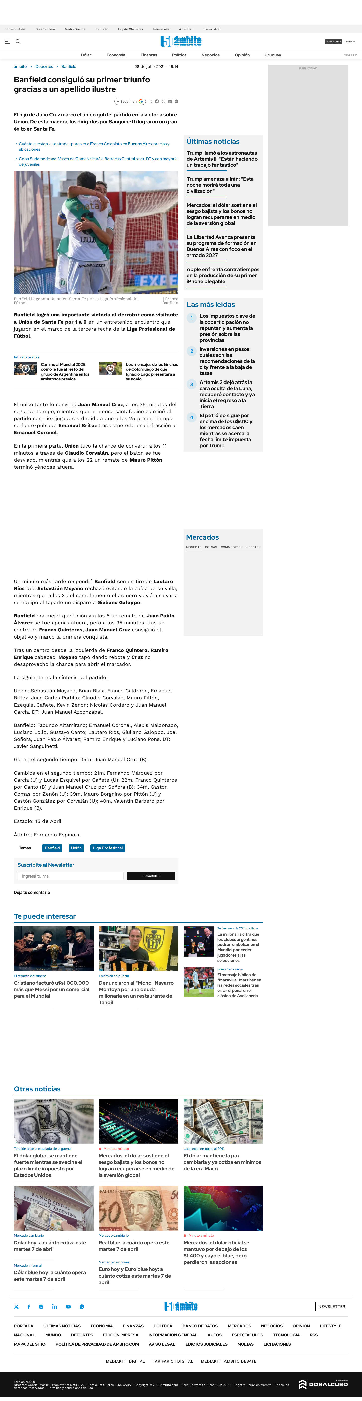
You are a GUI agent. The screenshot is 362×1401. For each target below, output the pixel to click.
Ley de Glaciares (130, 29)
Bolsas (211, 547)
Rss (314, 1335)
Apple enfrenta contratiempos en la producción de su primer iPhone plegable (223, 275)
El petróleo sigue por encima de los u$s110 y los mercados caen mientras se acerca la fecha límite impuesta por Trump (226, 430)
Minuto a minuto (116, 1148)
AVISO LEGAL (162, 1344)
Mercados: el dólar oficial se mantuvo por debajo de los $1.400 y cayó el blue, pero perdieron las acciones (216, 1252)
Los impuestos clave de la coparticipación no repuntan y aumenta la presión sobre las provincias (227, 328)
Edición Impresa (121, 1335)
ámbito (20, 67)
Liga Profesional (108, 848)
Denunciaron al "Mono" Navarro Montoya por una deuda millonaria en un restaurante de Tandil (136, 993)
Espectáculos (247, 1335)
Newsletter (350, 54)
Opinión (242, 55)
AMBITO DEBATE (228, 1361)
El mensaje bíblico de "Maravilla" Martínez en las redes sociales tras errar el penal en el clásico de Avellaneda (239, 985)
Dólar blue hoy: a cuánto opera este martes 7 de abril (50, 1275)
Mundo (53, 1335)
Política (179, 55)
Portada (23, 1326)
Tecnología (286, 1335)
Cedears (253, 547)
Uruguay (273, 55)
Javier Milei (212, 29)
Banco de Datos (200, 1326)
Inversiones (161, 29)
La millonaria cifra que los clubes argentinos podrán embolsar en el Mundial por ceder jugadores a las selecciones (238, 947)
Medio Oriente (75, 29)
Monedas (193, 547)
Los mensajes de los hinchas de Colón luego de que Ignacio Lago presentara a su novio (152, 372)
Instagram (41, 1306)
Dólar (86, 55)
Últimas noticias (62, 1326)
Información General (173, 1335)
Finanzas (149, 55)
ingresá (350, 41)
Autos (215, 1335)
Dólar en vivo (45, 29)
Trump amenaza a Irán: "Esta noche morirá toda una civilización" (220, 185)
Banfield (68, 67)
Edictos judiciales (207, 1344)
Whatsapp (82, 1306)
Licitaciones (277, 1344)
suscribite (333, 41)
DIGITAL (125, 1361)
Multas (246, 1344)
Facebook (29, 1306)
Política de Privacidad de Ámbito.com (97, 1344)
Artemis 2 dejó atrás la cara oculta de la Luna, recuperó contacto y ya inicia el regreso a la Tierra (227, 394)
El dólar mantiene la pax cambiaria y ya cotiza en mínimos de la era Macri (222, 1162)
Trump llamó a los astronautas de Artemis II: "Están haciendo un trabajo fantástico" (222, 159)
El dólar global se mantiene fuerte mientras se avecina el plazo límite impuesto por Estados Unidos (48, 1165)
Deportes (44, 67)
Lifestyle (330, 1326)
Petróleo (102, 29)
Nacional (24, 1335)
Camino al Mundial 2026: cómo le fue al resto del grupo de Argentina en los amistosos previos (65, 372)
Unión (76, 848)
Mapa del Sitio (30, 1344)
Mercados (239, 1326)
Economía (116, 55)
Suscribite (152, 876)
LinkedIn (54, 1306)
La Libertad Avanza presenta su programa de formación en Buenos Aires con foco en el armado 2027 (222, 246)
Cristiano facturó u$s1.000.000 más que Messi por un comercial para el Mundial (51, 989)
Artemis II (186, 29)
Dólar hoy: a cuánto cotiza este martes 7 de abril (50, 1245)
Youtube (68, 1307)
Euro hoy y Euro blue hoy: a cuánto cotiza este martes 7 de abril (135, 1276)
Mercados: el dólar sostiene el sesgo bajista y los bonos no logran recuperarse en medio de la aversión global (222, 214)
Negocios (211, 55)
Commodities (232, 547)
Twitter (16, 1307)
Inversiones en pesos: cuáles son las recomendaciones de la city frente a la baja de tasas (227, 361)
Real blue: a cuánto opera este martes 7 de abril (134, 1245)
